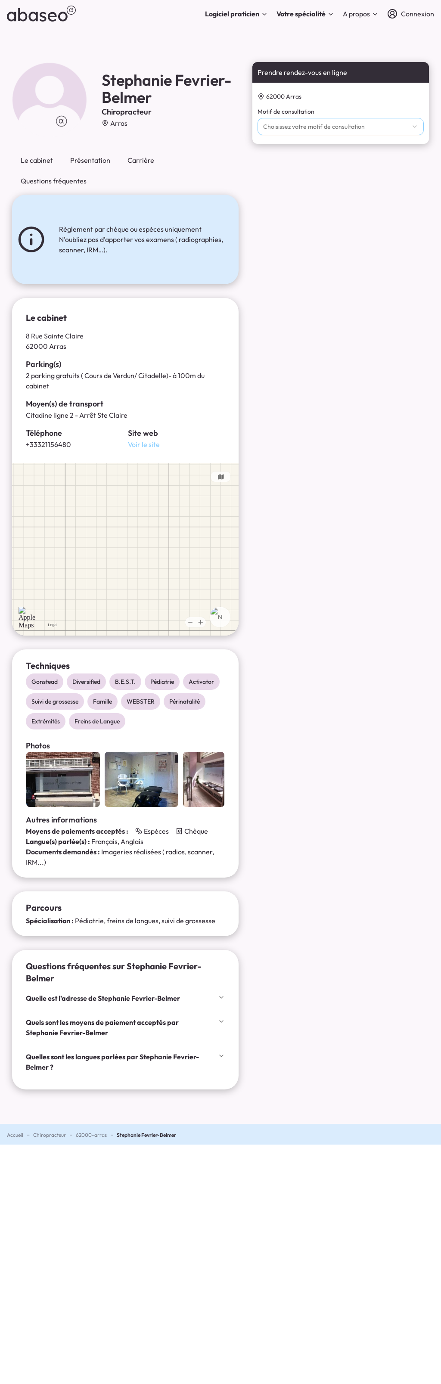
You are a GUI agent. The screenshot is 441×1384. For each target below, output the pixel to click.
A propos (361, 13)
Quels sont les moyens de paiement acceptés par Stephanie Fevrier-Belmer (125, 1027)
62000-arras (91, 1135)
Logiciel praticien (236, 13)
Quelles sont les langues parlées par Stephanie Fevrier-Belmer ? (125, 1061)
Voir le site (144, 444)
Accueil (15, 1135)
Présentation (90, 160)
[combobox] (341, 126)
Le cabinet (37, 160)
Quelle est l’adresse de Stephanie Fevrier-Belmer (125, 998)
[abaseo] (41, 14)
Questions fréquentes (54, 181)
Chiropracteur (49, 1135)
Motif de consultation (286, 112)
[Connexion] (410, 14)
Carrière (140, 160)
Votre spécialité (305, 13)
